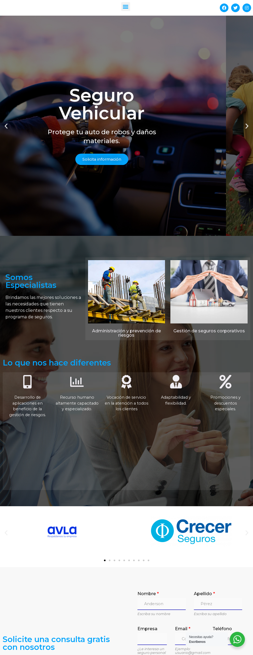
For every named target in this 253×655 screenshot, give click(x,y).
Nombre (148, 554)
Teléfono (222, 589)
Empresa (147, 589)
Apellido (204, 554)
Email (182, 589)
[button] (125, 6)
